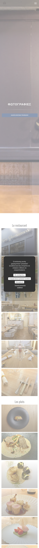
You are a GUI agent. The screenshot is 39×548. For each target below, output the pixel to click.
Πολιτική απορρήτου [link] (20, 285)
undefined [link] (20, 287)
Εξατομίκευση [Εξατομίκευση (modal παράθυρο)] (19, 282)
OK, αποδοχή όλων (19, 275)
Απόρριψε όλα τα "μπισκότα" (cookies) (19, 278)
